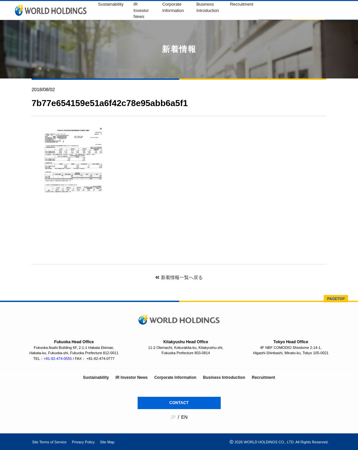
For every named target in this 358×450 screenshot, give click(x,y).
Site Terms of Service (49, 442)
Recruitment (241, 4)
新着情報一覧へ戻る (178, 277)
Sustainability (111, 4)
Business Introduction (224, 377)
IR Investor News (141, 10)
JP (173, 417)
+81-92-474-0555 (58, 359)
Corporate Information (175, 377)
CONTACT (179, 402)
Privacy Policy (83, 442)
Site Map (107, 442)
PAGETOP (336, 299)
